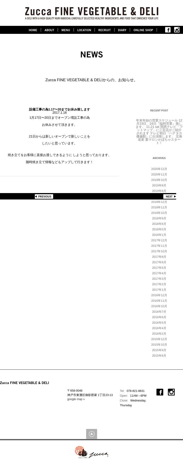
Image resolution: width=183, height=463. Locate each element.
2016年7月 (159, 311)
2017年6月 (159, 262)
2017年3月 (159, 278)
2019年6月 (159, 191)
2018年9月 (159, 218)
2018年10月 (159, 213)
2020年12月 (159, 169)
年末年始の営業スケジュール (157, 120)
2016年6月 (159, 317)
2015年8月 (159, 355)
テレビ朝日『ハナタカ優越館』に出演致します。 (159, 134)
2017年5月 (159, 267)
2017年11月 (159, 246)
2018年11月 (159, 207)
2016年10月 (159, 306)
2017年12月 (159, 240)
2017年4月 (159, 273)
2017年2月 (159, 284)
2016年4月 (159, 328)
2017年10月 (159, 251)
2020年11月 (159, 174)
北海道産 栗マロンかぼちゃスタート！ (160, 140)
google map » (76, 399)
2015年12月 (159, 339)
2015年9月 (159, 350)
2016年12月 (159, 295)
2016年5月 (159, 322)
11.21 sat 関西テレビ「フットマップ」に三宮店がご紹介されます (159, 130)
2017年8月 (159, 256)
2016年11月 (159, 300)
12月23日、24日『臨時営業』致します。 (159, 123)
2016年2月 (159, 333)
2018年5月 (159, 229)
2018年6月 (159, 224)
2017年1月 (159, 289)
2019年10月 (159, 180)
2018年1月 (159, 235)
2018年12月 (159, 202)
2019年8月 (159, 185)
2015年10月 (159, 344)
